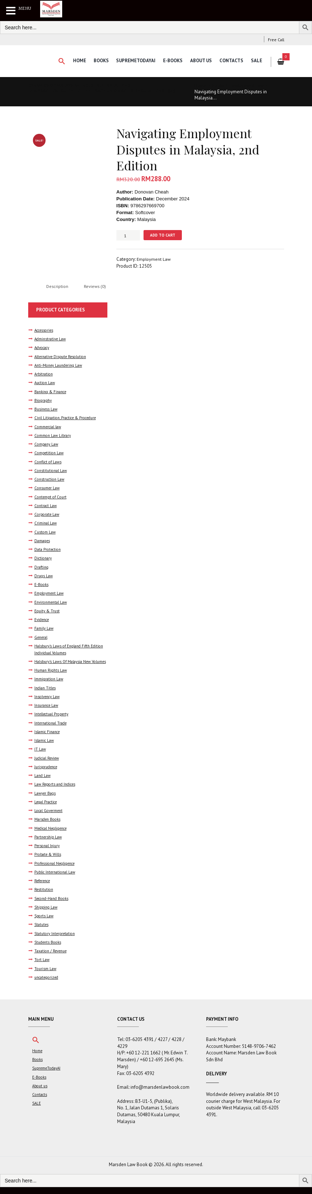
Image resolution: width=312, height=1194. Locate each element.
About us (200, 61)
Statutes (42, 931)
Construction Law (50, 480)
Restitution (44, 896)
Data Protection (48, 550)
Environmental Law (51, 602)
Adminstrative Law (51, 340)
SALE (256, 61)
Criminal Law (45, 523)
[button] (58, 61)
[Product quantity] (128, 235)
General (41, 637)
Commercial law (48, 427)
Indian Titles (45, 695)
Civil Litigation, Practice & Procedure (68, 418)
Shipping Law (47, 914)
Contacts (231, 61)
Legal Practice (47, 809)
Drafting (42, 567)
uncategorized (48, 984)
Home (76, 61)
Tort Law (42, 966)
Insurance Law (47, 712)
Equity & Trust (47, 611)
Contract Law (46, 506)
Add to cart (163, 235)
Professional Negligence (57, 870)
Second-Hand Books (53, 905)
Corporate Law (47, 515)
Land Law (42, 782)
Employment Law (249, 85)
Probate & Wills (48, 861)
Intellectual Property (53, 721)
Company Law (46, 444)
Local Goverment (50, 817)
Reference (44, 888)
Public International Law (56, 878)
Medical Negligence (53, 835)
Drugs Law (44, 576)
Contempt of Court (52, 497)
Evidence (43, 620)
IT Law (40, 756)
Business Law (46, 409)
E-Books (171, 61)
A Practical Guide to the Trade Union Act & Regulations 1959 (100, 93)
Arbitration (44, 374)
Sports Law (44, 922)
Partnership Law (49, 843)
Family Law (44, 629)
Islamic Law (44, 747)
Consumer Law (47, 488)
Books (98, 61)
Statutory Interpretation (56, 940)
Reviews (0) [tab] (97, 287)
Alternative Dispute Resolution (63, 357)
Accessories (45, 330)
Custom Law (45, 532)
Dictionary (43, 558)
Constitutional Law (51, 471)
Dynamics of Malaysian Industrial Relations (83, 85)
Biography (43, 401)
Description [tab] (58, 287)
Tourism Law (45, 975)
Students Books (49, 949)
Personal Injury (48, 852)
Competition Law (50, 453)
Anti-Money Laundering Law (60, 366)
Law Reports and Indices (57, 791)
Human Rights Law (51, 677)
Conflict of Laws (49, 462)
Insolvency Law (48, 703)
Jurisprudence (47, 774)
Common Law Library (53, 436)
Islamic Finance (48, 739)
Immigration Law (49, 686)
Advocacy (43, 348)
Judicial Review (48, 765)
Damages (42, 541)
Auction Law (45, 383)
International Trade (52, 730)
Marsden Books (48, 826)
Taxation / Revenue (52, 957)
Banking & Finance (52, 392)
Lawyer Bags (45, 800)
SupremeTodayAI (134, 61)
